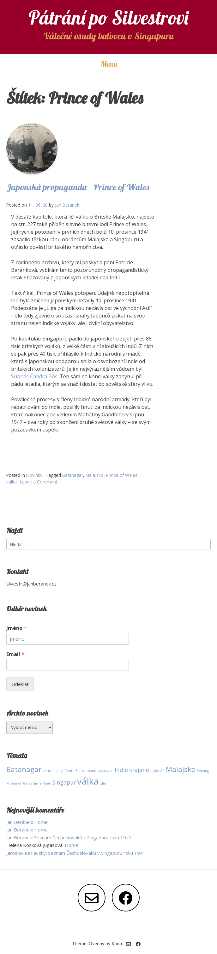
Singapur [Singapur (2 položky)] (64, 782)
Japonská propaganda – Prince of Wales (77, 186)
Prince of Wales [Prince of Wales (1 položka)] (19, 783)
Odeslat (20, 684)
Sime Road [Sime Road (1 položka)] (42, 783)
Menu (108, 64)
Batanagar (72, 475)
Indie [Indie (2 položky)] (121, 770)
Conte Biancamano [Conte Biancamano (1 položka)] (80, 770)
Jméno (16, 628)
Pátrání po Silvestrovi (108, 17)
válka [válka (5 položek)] (88, 781)
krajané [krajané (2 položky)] (139, 770)
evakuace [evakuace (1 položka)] (105, 770)
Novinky (34, 475)
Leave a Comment (38, 482)
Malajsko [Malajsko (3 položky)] (181, 769)
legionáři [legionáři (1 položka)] (157, 770)
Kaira (117, 943)
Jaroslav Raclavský (26, 853)
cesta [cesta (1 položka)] (47, 770)
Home (41, 822)
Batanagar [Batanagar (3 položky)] (23, 769)
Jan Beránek (67, 205)
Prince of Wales (121, 475)
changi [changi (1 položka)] (57, 770)
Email (15, 654)
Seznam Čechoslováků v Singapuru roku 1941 (83, 837)
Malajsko (95, 475)
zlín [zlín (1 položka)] (103, 783)
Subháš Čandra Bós (34, 376)
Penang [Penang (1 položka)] (203, 770)
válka (11, 482)
